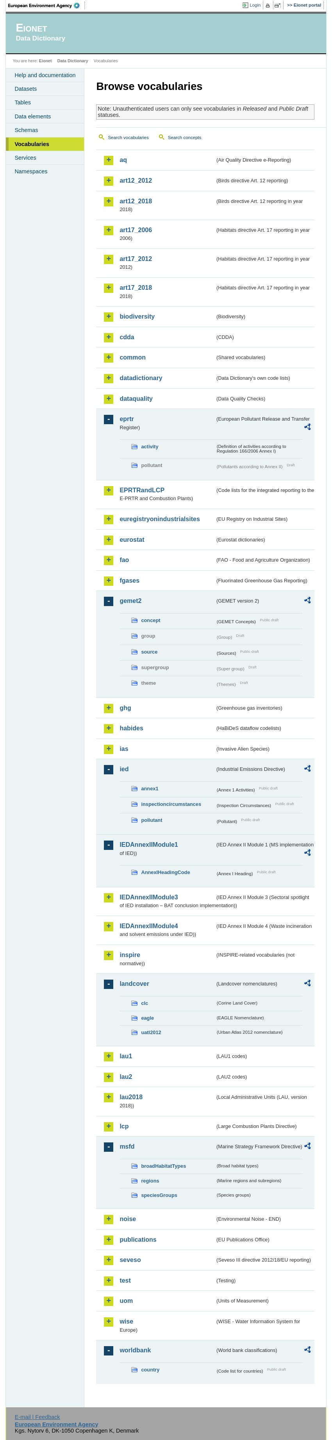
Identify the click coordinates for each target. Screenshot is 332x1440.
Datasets (25, 89)
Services (25, 158)
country (150, 1370)
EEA (46, 5)
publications (138, 1239)
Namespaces (30, 171)
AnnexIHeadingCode (165, 872)
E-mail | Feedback (37, 1417)
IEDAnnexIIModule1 (149, 844)
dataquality (136, 398)
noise (128, 1219)
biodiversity (137, 316)
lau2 (126, 1076)
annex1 (149, 788)
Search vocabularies (128, 137)
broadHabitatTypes (163, 1166)
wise (126, 1321)
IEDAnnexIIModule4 (149, 926)
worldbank (135, 1350)
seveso (130, 1260)
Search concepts (185, 137)
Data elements (32, 116)
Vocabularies (31, 144)
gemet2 (130, 601)
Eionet (45, 60)
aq (123, 160)
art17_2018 (136, 287)
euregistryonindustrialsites (160, 519)
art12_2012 (136, 180)
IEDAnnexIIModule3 (149, 897)
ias (124, 749)
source (149, 652)
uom (126, 1300)
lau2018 (131, 1097)
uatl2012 (151, 1032)
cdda (127, 337)
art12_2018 (136, 201)
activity (149, 446)
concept (150, 620)
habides (131, 728)
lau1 (126, 1056)
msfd (127, 1146)
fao (124, 560)
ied (124, 769)
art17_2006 (136, 230)
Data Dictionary (72, 60)
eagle (147, 1018)
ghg (125, 708)
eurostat (132, 539)
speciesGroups (159, 1195)
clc (144, 1003)
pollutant (151, 820)
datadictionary (141, 378)
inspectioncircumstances (171, 804)
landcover (134, 983)
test (125, 1280)
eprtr (127, 419)
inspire (130, 955)
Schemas (26, 130)
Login (255, 5)
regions (150, 1181)
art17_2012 (136, 259)
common (133, 357)
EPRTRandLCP (142, 490)
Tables (22, 102)
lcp (124, 1126)
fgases (129, 580)
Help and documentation (44, 75)
